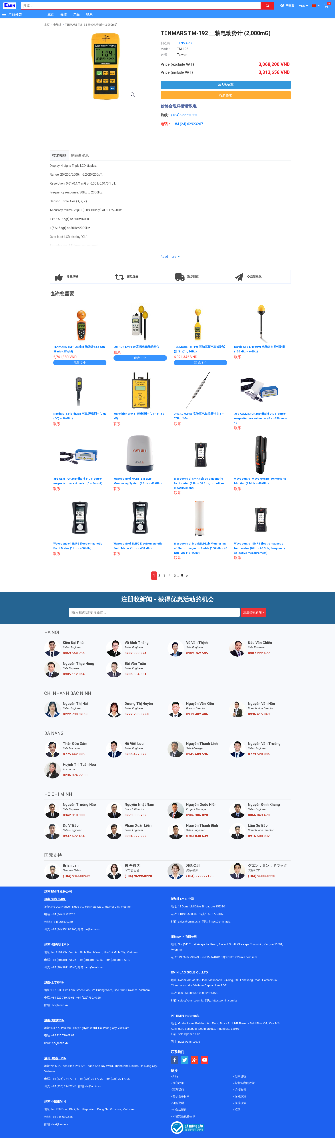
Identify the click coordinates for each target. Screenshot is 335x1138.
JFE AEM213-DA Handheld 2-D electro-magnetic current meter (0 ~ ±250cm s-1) (259, 417)
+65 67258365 (215, 913)
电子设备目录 (181, 1096)
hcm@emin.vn (94, 967)
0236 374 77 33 (75, 775)
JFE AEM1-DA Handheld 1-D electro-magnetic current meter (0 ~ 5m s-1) (78, 482)
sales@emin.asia (189, 921)
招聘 (237, 1109)
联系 (89, 14)
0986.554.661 (135, 674)
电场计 (57, 24)
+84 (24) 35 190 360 (63, 929)
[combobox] (138, 6)
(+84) (175, 115)
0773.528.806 (259, 754)
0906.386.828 (197, 815)
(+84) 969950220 (138, 876)
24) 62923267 (192, 124)
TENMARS (184, 43)
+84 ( (177, 124)
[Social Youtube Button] (205, 1060)
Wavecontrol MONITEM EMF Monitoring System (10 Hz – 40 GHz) (136, 482)
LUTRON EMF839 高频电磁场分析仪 (139, 346)
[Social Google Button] (195, 1060)
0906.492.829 (135, 754)
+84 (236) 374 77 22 (90, 1078)
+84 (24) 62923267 (63, 913)
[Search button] (267, 6)
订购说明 (178, 1102)
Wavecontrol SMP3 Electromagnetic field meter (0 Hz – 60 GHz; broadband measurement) (200, 482)
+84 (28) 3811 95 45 (63, 967)
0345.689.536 (197, 754)
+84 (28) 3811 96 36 (63, 959)
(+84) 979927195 (199, 876)
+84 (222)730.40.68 (88, 997)
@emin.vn (61, 1042)
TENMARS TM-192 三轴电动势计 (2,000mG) (91, 24)
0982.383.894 (135, 653)
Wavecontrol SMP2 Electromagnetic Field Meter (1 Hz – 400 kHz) (79, 547)
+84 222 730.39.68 (63, 997)
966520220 (189, 115)
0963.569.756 (74, 653)
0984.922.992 (135, 836)
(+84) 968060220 (261, 876)
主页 (51, 14)
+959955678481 (210, 956)
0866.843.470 (259, 815)
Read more (168, 256)
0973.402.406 (197, 714)
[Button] (4, 14)
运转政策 (240, 1089)
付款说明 (240, 1076)
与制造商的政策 (244, 1082)
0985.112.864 (74, 674)
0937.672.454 (74, 836)
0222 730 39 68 (75, 714)
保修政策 (240, 1096)
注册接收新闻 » (253, 612)
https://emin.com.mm (243, 956)
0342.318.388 (74, 815)
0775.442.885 (74, 754)
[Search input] (138, 6)
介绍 (63, 14)
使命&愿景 (179, 1109)
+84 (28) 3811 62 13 (118, 959)
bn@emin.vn (60, 1004)
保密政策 (178, 1082)
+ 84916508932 (187, 913)
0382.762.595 (197, 653)
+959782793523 (189, 956)
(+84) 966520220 (62, 921)
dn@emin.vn (93, 1086)
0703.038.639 (197, 836)
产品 (76, 14)
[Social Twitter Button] (185, 1060)
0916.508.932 (259, 836)
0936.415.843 (259, 714)
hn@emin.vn (92, 929)
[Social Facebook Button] (175, 1060)
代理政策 (240, 1102)
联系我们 (178, 1089)
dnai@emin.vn (60, 1124)
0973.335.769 (135, 815)
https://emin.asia (220, 921)
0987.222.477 (259, 653)
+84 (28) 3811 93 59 (90, 959)
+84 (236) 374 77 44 (63, 1086)
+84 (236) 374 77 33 (118, 1078)
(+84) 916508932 (76, 876)
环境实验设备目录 (183, 1116)
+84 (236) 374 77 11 (63, 1078)
